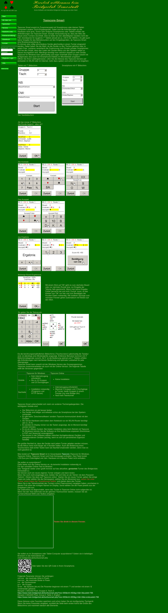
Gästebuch (6, 39)
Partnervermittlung (8, 35)
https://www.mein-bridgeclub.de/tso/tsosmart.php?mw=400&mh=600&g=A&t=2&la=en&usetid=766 (58, 597)
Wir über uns (6, 20)
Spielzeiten (6, 24)
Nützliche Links (7, 32)
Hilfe (3, 63)
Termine (5, 28)
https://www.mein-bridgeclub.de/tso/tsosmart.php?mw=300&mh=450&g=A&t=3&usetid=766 (55, 593)
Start (4, 16)
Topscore (65, 454)
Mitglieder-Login (7, 58)
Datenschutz (5, 68)
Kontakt (5, 43)
